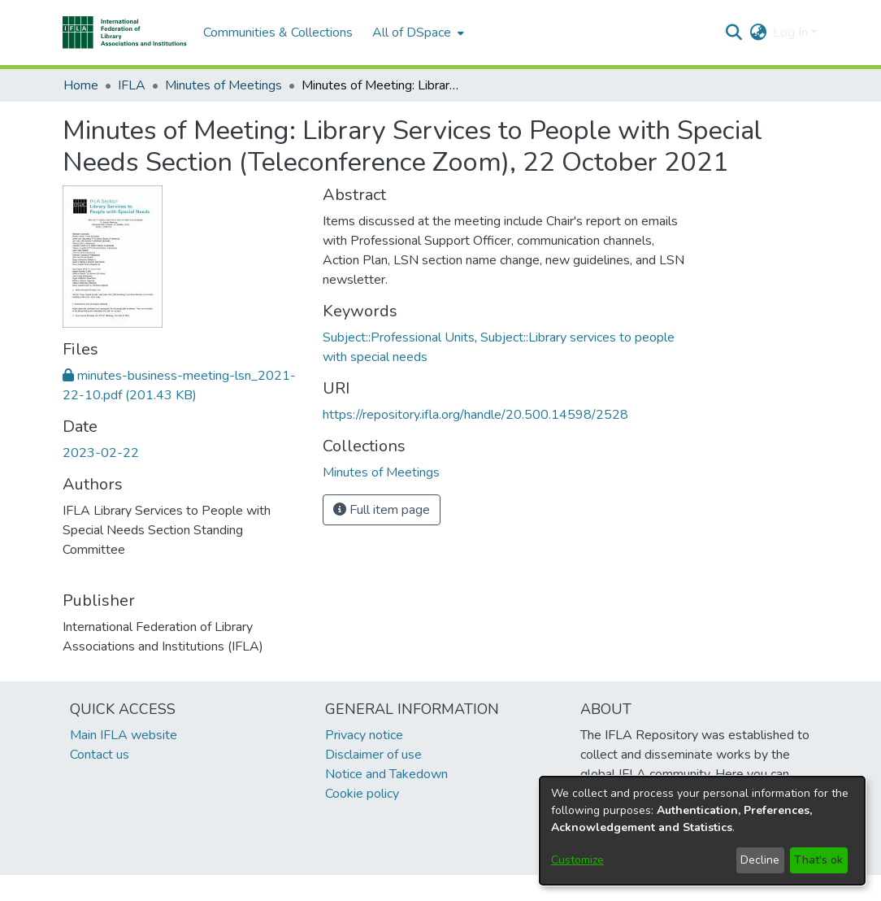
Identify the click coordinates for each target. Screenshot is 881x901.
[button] (125, 32)
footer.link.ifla (368, 888)
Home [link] (80, 85)
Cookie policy (362, 794)
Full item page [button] (381, 510)
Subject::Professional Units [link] (399, 337)
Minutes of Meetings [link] (223, 85)
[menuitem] (416, 32)
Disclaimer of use (373, 755)
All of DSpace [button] (411, 32)
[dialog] (702, 831)
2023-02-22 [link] (101, 453)
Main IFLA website (123, 735)
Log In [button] (792, 32)
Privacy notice (364, 735)
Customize (577, 860)
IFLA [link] (131, 85)
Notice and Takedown (386, 774)
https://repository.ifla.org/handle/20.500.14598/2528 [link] (475, 415)
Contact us (99, 755)
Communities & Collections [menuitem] (278, 32)
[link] (381, 472)
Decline (759, 860)
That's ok (818, 860)
